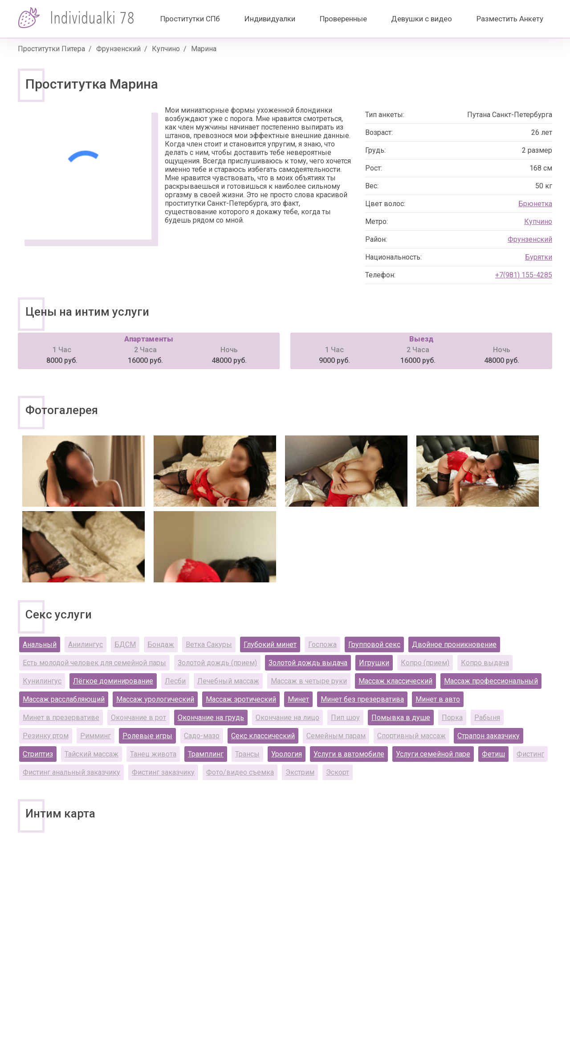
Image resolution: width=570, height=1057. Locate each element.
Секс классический (263, 736)
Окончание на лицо (287, 717)
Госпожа (322, 644)
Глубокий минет (270, 644)
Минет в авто (437, 699)
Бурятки (538, 257)
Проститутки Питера (51, 49)
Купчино (166, 49)
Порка (452, 717)
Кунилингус (42, 681)
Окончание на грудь (211, 717)
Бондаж (160, 644)
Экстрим (299, 772)
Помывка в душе (400, 717)
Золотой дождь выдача (308, 663)
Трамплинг (206, 754)
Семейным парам (336, 736)
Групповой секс (374, 644)
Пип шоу (345, 717)
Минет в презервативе (61, 717)
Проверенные (343, 18)
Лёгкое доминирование (113, 681)
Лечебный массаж (228, 681)
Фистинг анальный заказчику (71, 772)
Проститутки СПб (190, 18)
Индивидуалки (269, 18)
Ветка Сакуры (209, 644)
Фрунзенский (118, 49)
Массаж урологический (155, 699)
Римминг (95, 736)
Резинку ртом (46, 736)
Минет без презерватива (362, 699)
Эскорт (337, 772)
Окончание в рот (138, 717)
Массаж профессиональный (491, 681)
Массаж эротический (241, 699)
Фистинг (530, 754)
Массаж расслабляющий (64, 699)
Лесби (175, 681)
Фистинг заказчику (163, 772)
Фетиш (493, 754)
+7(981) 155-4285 (523, 275)
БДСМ (125, 644)
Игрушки (374, 663)
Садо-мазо (202, 736)
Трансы (247, 754)
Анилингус (85, 644)
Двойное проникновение (454, 644)
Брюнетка (535, 203)
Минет (298, 699)
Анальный (40, 644)
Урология (286, 754)
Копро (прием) (425, 663)
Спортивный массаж (411, 736)
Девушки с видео (421, 18)
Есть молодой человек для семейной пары (94, 663)
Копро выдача (485, 663)
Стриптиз (38, 754)
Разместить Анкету (509, 18)
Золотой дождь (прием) (217, 663)
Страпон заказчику (488, 736)
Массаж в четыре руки (309, 681)
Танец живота (153, 754)
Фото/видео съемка (240, 772)
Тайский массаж (91, 754)
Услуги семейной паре (433, 754)
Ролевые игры (147, 736)
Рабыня (487, 717)
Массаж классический (395, 681)
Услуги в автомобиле (349, 754)
